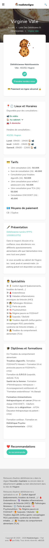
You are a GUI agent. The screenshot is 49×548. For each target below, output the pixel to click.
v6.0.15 (41, 540)
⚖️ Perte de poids (22, 506)
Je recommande (17, 452)
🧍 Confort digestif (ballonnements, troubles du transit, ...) (20, 496)
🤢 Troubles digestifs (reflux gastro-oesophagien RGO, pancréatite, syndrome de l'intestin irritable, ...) (24, 516)
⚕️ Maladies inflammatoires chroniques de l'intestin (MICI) (23, 502)
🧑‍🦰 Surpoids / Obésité (24, 512)
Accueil (11, 27)
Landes (19, 483)
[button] (22, 119)
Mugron (15, 486)
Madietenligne (33, 538)
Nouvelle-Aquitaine (18, 481)
